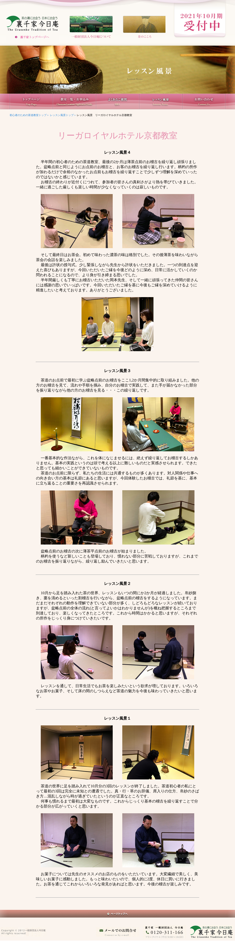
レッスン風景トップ (62, 115)
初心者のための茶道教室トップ (28, 115)
